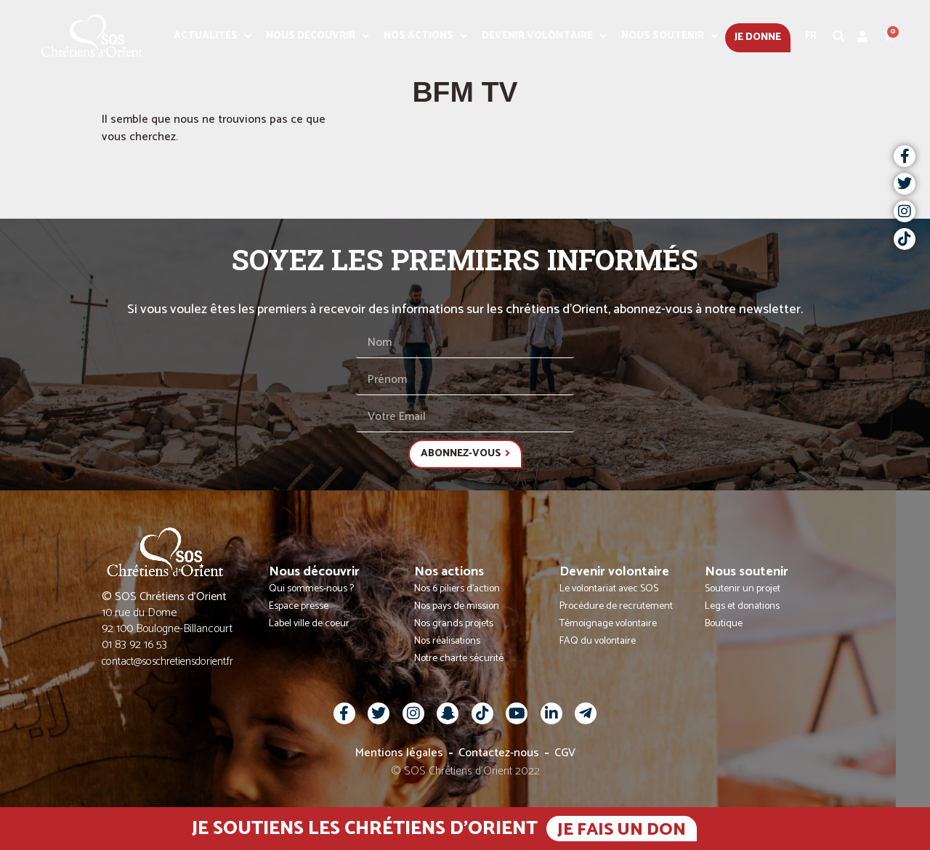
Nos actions (425, 36)
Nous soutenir (669, 36)
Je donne (758, 37)
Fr (811, 36)
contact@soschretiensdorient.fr (167, 661)
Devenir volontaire (544, 36)
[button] (839, 36)
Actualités (212, 36)
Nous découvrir (317, 36)
